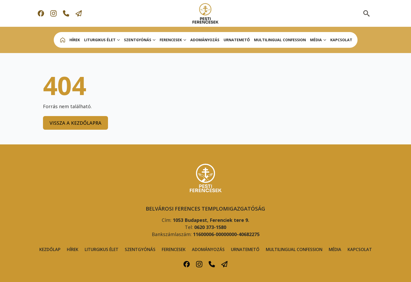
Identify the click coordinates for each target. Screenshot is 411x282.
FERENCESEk (171, 39)
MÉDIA (316, 39)
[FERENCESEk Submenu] (185, 40)
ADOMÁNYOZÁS (204, 39)
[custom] (41, 13)
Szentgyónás (140, 249)
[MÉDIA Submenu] (325, 40)
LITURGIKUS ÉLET (100, 39)
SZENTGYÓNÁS (137, 39)
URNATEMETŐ (237, 39)
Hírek (72, 249)
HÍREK (74, 39)
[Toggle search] (366, 13)
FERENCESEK (174, 249)
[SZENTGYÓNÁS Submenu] (154, 40)
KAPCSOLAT (341, 39)
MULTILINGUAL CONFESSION (280, 39)
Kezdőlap (50, 249)
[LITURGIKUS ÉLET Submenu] (119, 40)
